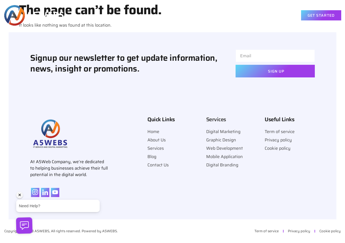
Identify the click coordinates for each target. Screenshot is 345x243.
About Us (208, 15)
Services (242, 15)
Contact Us (276, 15)
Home (183, 15)
